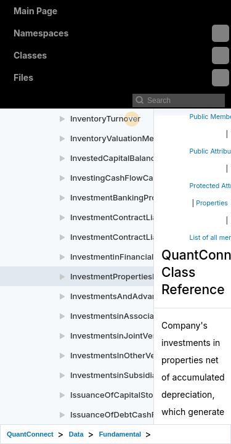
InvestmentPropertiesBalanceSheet (137, 276)
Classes (121, 55)
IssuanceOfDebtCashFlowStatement (139, 414)
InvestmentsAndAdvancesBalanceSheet (146, 296)
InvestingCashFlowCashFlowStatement (144, 178)
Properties (212, 203)
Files (121, 77)
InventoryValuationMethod (120, 138)
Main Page (35, 11)
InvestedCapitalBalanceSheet (126, 158)
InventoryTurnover (105, 118)
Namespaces (121, 33)
